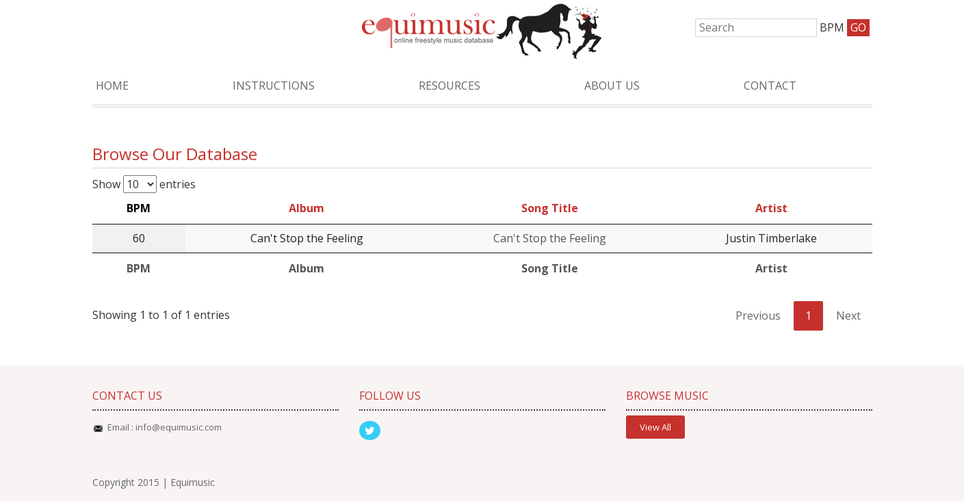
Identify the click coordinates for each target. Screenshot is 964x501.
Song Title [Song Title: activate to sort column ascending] (549, 208)
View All (655, 427)
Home (112, 85)
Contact (770, 85)
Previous (758, 315)
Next (848, 315)
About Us (612, 85)
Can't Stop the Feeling (306, 238)
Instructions (274, 85)
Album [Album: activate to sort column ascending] (306, 208)
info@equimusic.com (178, 427)
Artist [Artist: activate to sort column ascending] (771, 208)
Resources (449, 85)
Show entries (144, 184)
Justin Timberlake (771, 238)
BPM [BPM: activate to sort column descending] (139, 208)
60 (139, 238)
